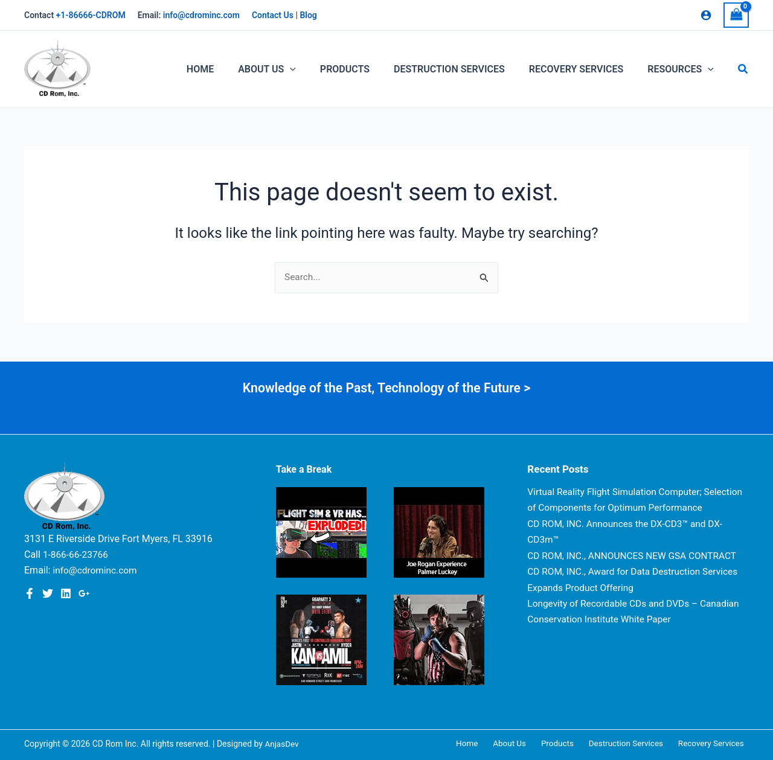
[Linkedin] (65, 593)
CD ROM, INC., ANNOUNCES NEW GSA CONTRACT (635, 571)
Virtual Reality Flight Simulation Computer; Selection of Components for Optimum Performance (617, 507)
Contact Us (272, 15)
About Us (527, 744)
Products (569, 744)
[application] (312, 69)
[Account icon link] (706, 15)
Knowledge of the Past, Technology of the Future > (386, 387)
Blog (308, 15)
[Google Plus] (84, 593)
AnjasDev (282, 744)
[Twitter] (47, 593)
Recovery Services (715, 744)
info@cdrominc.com (201, 15)
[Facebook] (29, 593)
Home (489, 744)
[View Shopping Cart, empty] (736, 14)
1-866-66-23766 (77, 554)
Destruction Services (633, 744)
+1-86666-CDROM (91, 15)
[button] (743, 69)
